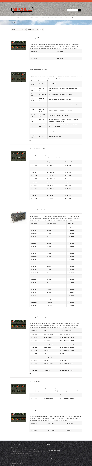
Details (31, 61)
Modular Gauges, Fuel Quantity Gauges (38, 317)
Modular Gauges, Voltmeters (36, 37)
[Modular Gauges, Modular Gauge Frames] (18, 217)
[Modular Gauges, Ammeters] (18, 417)
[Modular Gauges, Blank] (18, 389)
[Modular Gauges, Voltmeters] (18, 45)
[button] (72, 18)
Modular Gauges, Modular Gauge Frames (39, 209)
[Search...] (72, 10)
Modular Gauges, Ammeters (36, 410)
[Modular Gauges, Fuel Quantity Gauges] (18, 324)
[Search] (79, 10)
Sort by (14, 29)
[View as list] (43, 29)
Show (31, 29)
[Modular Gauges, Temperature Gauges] (18, 77)
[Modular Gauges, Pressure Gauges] (18, 156)
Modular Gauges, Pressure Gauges (37, 148)
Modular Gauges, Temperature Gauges (38, 69)
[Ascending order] (25, 29)
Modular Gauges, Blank (35, 381)
